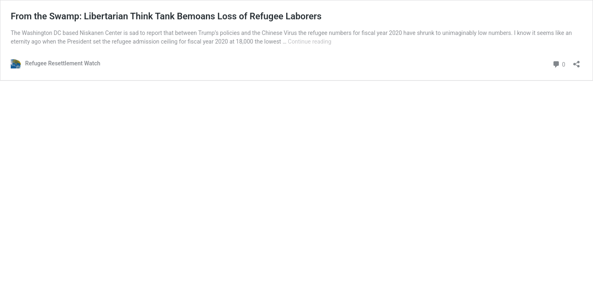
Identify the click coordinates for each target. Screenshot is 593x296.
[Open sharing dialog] (576, 61)
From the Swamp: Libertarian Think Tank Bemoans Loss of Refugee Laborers (166, 16)
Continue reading (310, 41)
